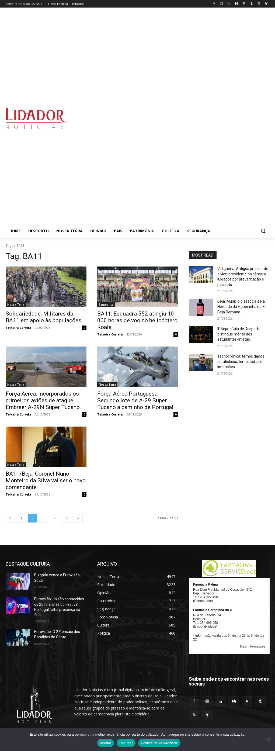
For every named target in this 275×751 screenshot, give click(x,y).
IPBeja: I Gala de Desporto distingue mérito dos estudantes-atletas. (238, 334)
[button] (263, 230)
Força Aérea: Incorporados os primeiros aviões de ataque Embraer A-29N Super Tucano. (43, 400)
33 (66, 518)
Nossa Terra (15, 304)
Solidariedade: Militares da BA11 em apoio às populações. (44, 317)
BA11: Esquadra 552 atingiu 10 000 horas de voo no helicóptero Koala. (137, 320)
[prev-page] (10, 518)
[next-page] (78, 518)
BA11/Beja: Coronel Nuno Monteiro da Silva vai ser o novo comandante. (46, 480)
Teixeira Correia (18, 328)
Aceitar (105, 743)
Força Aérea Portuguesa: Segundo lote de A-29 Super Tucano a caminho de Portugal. (136, 400)
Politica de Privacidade (159, 743)
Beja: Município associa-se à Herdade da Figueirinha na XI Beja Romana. (241, 306)
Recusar (126, 743)
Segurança (106, 304)
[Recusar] (268, 739)
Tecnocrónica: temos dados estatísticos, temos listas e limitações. (240, 361)
